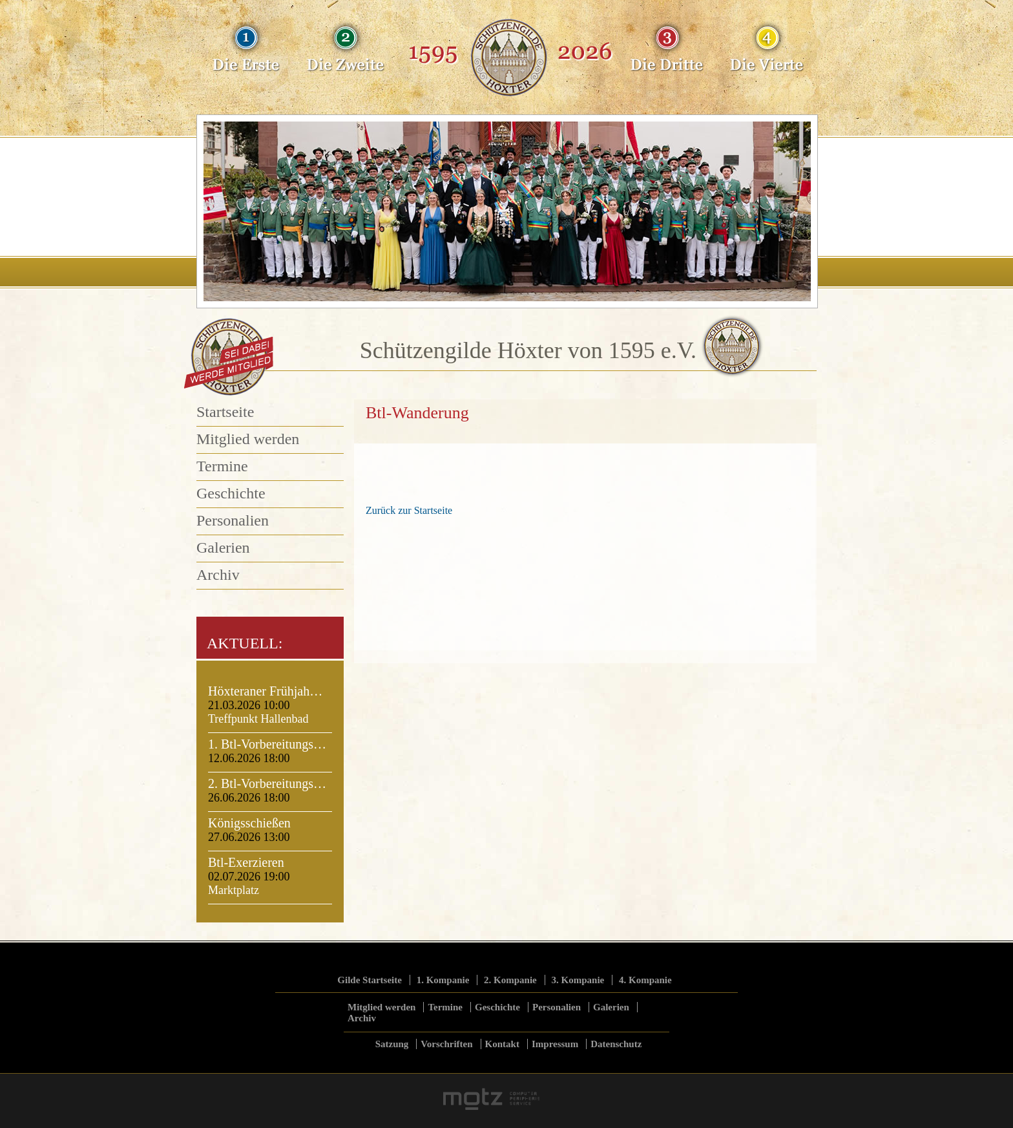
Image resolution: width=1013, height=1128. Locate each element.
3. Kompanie (578, 980)
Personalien (232, 520)
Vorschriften (446, 1044)
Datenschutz (616, 1044)
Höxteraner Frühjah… (265, 691)
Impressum (555, 1044)
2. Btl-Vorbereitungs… (267, 783)
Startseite (225, 411)
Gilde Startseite (369, 980)
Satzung (392, 1044)
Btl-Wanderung (417, 412)
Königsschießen (249, 823)
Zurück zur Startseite (409, 510)
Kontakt (502, 1044)
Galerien (223, 547)
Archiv (218, 574)
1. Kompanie (443, 980)
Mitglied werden (247, 439)
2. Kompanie (510, 980)
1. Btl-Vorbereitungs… (267, 744)
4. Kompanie (645, 980)
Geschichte (231, 493)
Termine (222, 466)
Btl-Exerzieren (246, 862)
